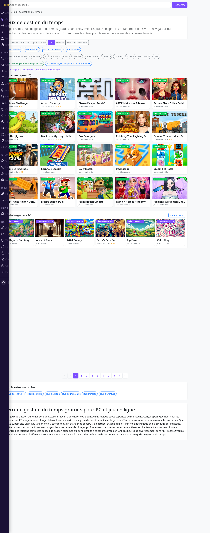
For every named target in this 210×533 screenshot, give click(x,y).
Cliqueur (127, 56)
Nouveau (80, 42)
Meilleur (69, 42)
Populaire (91, 42)
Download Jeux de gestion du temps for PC (77, 63)
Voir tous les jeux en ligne (56, 69)
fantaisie (75, 56)
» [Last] (134, 337)
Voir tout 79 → (186, 215)
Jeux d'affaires (40, 49)
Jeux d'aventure (116, 355)
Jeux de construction (61, 49)
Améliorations (101, 56)
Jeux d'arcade (98, 355)
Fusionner (45, 56)
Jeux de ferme (81, 49)
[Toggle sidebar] (18, 272)
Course (63, 56)
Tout (60, 42)
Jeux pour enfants (79, 355)
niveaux (139, 56)
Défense (116, 56)
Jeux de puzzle (44, 355)
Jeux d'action (61, 355)
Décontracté (153, 56)
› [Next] (128, 337)
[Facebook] (3, 282)
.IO (54, 56)
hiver (165, 56)
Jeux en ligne (48, 42)
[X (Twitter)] (10, 282)
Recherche (188, 5)
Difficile (86, 56)
